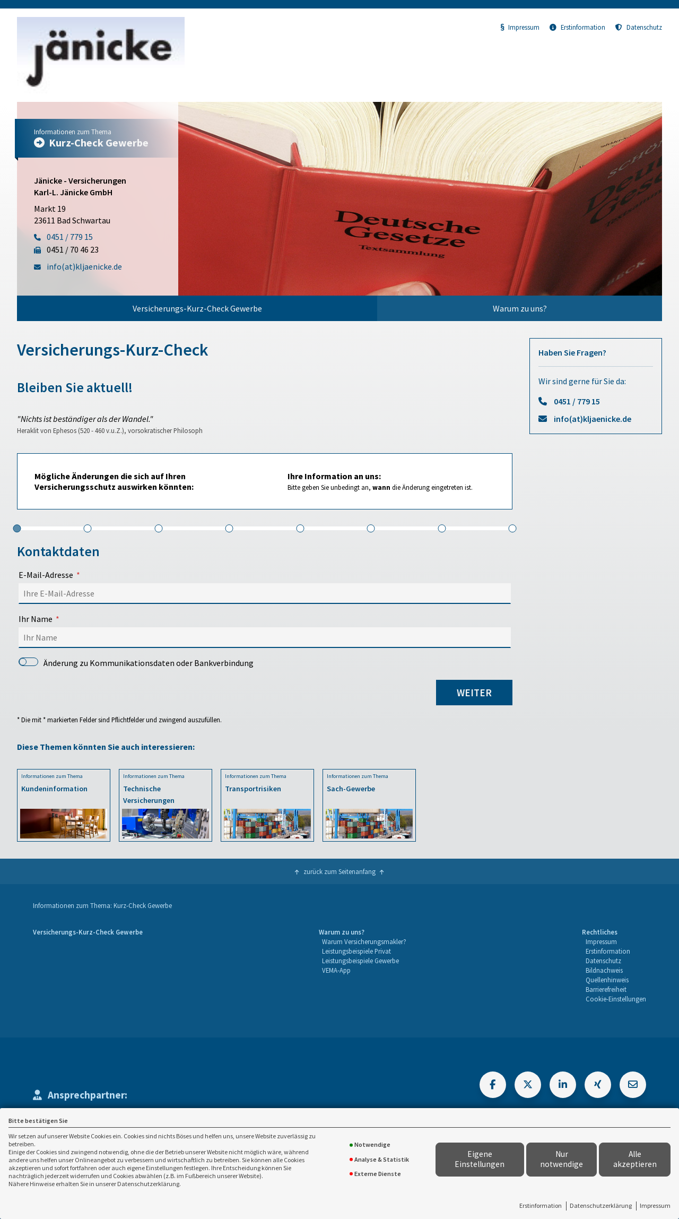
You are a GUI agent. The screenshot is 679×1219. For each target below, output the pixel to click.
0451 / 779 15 (577, 401)
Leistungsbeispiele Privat (356, 951)
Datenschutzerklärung (601, 1205)
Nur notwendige (561, 1159)
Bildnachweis (604, 970)
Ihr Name (36, 618)
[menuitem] (197, 308)
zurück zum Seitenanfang (339, 871)
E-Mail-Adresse (46, 574)
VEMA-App (336, 970)
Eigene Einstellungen (479, 1159)
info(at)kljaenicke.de (592, 418)
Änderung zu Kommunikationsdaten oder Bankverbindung (136, 663)
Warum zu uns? (520, 308)
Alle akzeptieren (635, 1159)
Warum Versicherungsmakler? (364, 941)
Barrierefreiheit (606, 989)
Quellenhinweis (607, 979)
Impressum (655, 1205)
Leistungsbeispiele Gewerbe (360, 960)
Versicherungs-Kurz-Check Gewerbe (197, 308)
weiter (474, 692)
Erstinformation (540, 1205)
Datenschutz (638, 27)
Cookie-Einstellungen (616, 999)
